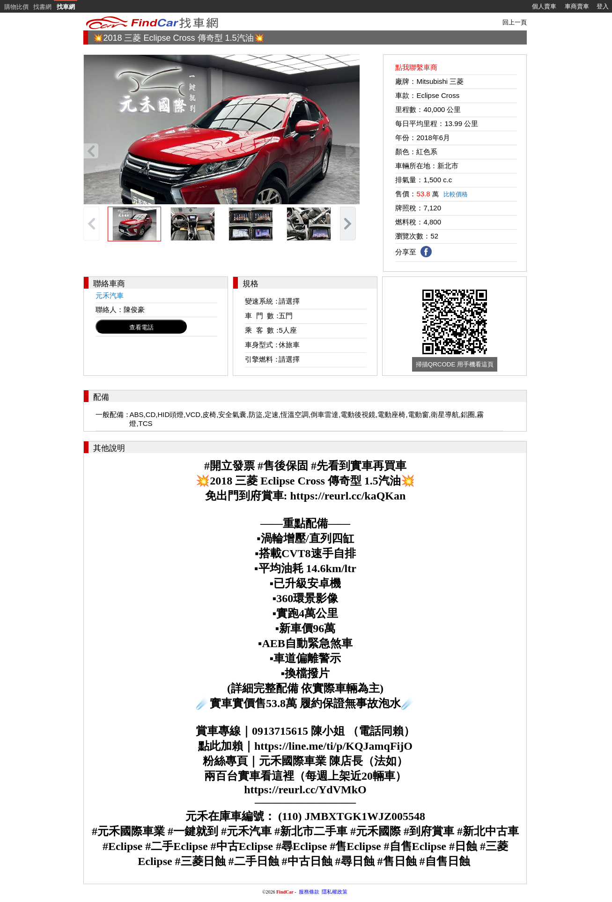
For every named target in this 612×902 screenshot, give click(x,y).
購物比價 (16, 6)
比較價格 (455, 194)
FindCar (285, 892)
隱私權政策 (334, 892)
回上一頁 (514, 22)
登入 (603, 6)
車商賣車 (577, 6)
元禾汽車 (110, 295)
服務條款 (309, 892)
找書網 (42, 6)
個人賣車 (544, 6)
